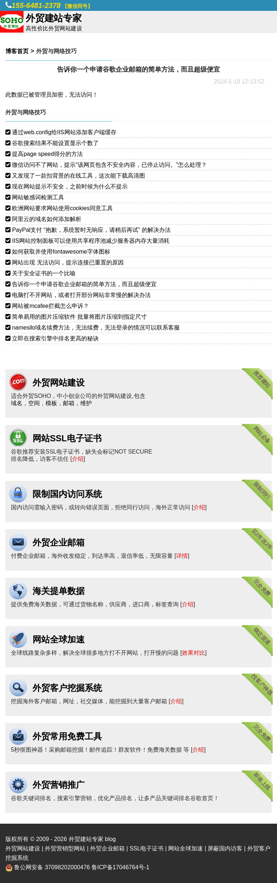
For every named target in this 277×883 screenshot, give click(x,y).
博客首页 (17, 51)
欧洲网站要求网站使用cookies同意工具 (59, 208)
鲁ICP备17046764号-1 (120, 867)
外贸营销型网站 (65, 848)
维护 (86, 403)
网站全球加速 (59, 639)
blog (110, 839)
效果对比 (193, 653)
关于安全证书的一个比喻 (40, 273)
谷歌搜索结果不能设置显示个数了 (52, 143)
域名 (16, 403)
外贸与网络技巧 (56, 51)
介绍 (78, 459)
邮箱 (68, 403)
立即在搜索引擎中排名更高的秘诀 (52, 338)
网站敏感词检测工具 (34, 197)
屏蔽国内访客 (225, 848)
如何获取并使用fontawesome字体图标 (57, 252)
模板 (51, 403)
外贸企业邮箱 (59, 542)
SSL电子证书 (146, 848)
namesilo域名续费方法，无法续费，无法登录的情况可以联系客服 (92, 327)
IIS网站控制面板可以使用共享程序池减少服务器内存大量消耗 (87, 241)
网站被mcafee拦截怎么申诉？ (47, 306)
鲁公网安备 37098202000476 (52, 867)
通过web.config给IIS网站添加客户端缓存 (60, 132)
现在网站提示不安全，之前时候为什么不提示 (66, 186)
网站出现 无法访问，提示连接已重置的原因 (64, 262)
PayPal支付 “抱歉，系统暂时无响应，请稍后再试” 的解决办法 (88, 230)
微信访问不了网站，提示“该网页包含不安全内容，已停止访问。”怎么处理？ (106, 165)
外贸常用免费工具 (67, 736)
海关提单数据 (59, 591)
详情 (182, 556)
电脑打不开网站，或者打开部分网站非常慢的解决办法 (78, 295)
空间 (34, 403)
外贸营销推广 (59, 785)
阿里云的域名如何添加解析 (43, 219)
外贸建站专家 (87, 839)
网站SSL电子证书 (67, 438)
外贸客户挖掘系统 (67, 688)
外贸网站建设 (59, 382)
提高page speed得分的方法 (44, 154)
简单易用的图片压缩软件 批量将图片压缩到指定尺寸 (76, 317)
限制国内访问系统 (67, 494)
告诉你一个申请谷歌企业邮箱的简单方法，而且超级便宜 (81, 284)
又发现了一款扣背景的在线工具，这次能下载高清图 (75, 176)
